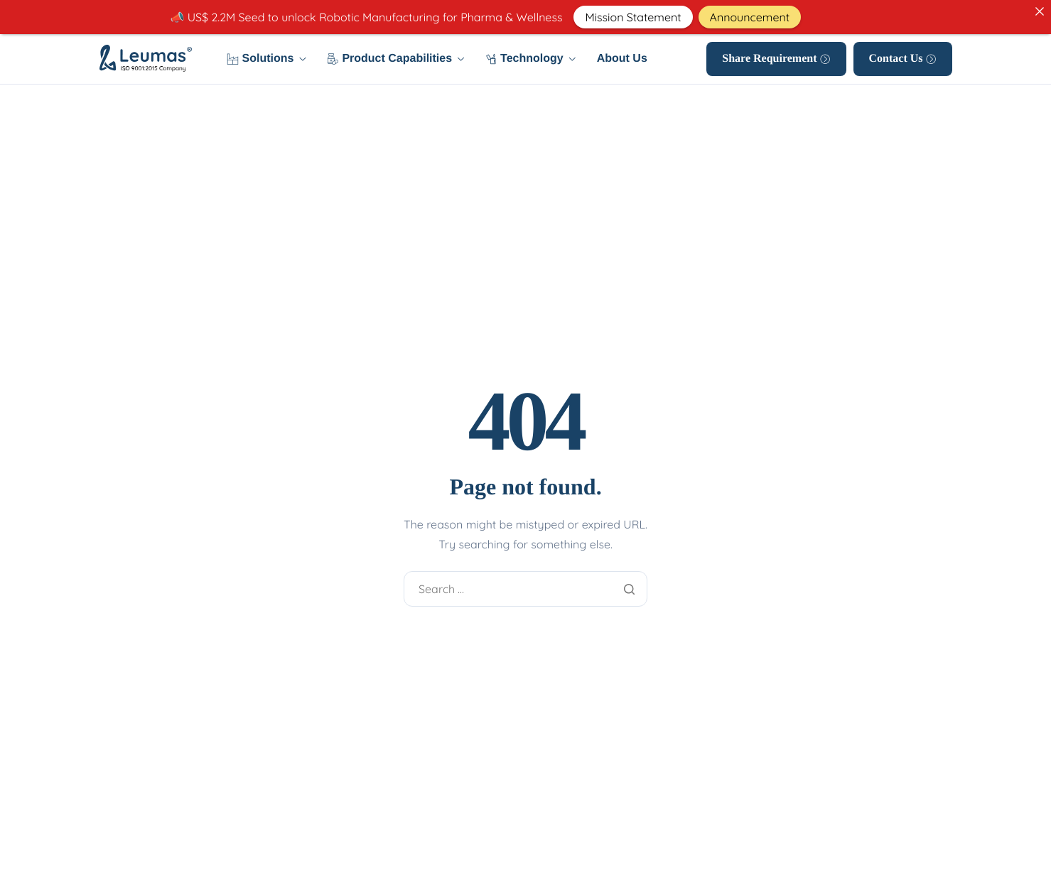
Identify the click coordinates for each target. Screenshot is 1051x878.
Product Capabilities (395, 59)
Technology (530, 59)
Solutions (266, 59)
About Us (622, 59)
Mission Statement (633, 17)
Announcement (750, 17)
